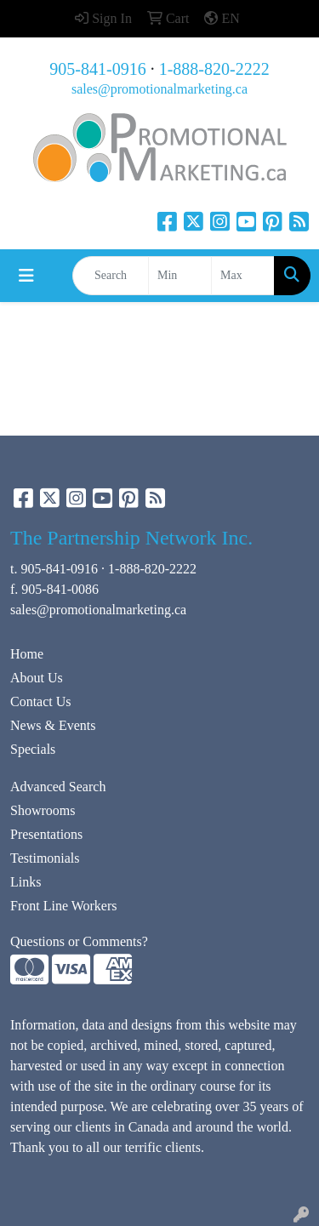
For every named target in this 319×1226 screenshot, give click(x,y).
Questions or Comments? (79, 941)
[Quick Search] (110, 275)
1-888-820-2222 (214, 69)
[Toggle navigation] (26, 276)
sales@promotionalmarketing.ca (159, 89)
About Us (36, 677)
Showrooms (42, 810)
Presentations (46, 834)
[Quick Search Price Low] (180, 275)
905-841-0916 (97, 69)
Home (26, 654)
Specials (32, 749)
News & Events (52, 725)
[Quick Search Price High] (243, 275)
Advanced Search (57, 786)
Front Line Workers (63, 905)
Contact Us (40, 701)
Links (25, 882)
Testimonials (45, 858)
